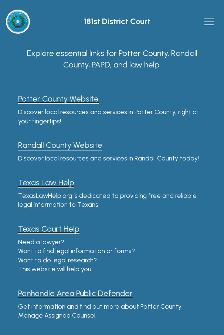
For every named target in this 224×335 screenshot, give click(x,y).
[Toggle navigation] (209, 22)
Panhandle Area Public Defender (75, 293)
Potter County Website (58, 99)
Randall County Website (60, 145)
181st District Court (117, 21)
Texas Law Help (46, 183)
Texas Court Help (48, 229)
